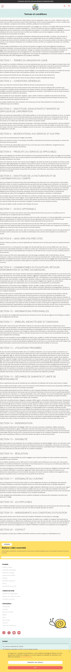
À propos (5, 609)
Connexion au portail (8, 599)
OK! (35, 667)
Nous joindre (6, 606)
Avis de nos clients (7, 612)
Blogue (4, 614)
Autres (4, 583)
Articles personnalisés (8, 575)
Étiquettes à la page (8, 573)
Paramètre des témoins (35, 662)
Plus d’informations (26, 657)
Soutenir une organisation (10, 593)
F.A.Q (3, 617)
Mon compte (6, 620)
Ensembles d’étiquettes (9, 570)
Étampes (5, 578)
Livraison (5, 623)
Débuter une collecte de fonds (11, 596)
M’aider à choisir (7, 567)
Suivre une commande (9, 625)
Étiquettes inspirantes (8, 581)
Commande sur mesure (9, 586)
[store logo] (35, 8)
